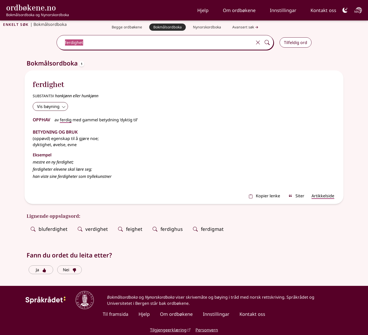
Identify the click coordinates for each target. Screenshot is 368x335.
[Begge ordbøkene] (127, 27)
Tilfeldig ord (295, 42)
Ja (41, 270)
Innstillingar (283, 10)
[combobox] (155, 42)
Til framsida (115, 314)
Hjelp (203, 10)
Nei (69, 270)
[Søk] (267, 42)
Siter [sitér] (296, 196)
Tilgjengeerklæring (168, 330)
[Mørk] (345, 10)
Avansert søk (245, 27)
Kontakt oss (323, 10)
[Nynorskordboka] (207, 27)
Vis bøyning (51, 106)
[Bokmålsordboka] (167, 27)
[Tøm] (257, 42)
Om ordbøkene (239, 10)
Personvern (206, 330)
